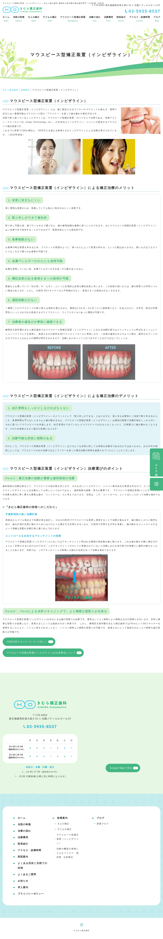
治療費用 (108, 19)
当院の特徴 (19, 19)
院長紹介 (121, 19)
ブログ (156, 19)
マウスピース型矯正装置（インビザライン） (68, 839)
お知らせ (23, 881)
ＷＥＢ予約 (156, 462)
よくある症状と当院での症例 (32, 866)
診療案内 (62, 818)
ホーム (6, 19)
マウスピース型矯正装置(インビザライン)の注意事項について (43, 653)
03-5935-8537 (40, 727)
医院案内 (23, 857)
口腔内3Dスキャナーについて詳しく (28, 642)
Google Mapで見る (121, 768)
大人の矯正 (33, 19)
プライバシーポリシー (31, 894)
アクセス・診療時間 (139, 19)
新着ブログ (103, 824)
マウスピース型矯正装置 (73, 19)
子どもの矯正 (50, 19)
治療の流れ (95, 19)
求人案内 (23, 888)
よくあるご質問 (27, 875)
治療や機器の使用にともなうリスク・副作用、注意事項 (68, 853)
